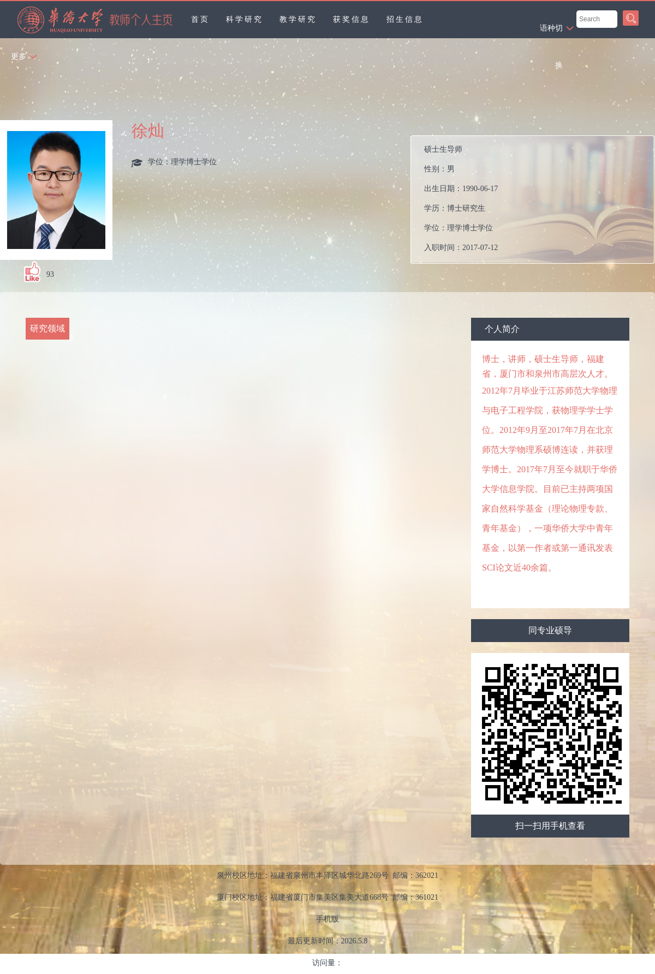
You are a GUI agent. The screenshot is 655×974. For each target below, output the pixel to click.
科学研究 (244, 19)
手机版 (327, 919)
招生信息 (405, 19)
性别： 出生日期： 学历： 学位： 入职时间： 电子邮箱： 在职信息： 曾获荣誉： (537, 199)
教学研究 (298, 19)
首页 (200, 19)
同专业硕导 (550, 630)
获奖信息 (351, 19)
